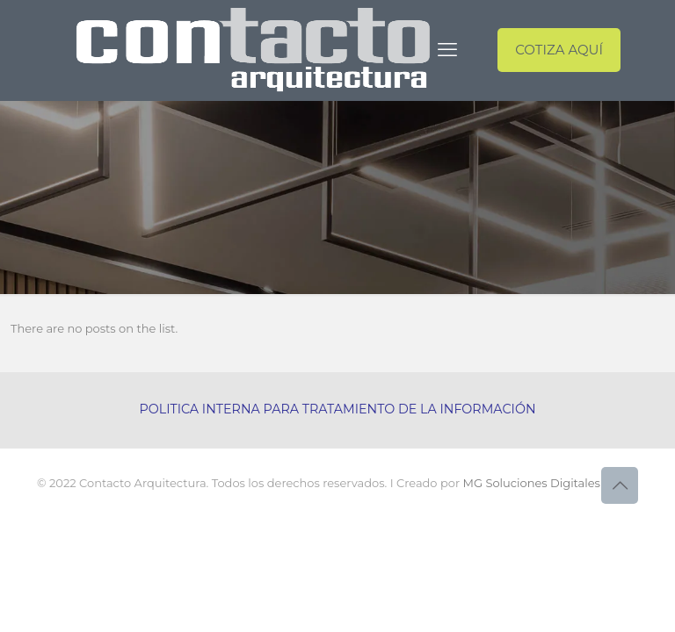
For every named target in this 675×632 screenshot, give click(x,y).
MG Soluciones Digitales (531, 483)
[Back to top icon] (619, 485)
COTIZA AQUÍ (559, 49)
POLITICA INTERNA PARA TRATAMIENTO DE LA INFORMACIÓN (337, 409)
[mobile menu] (447, 50)
